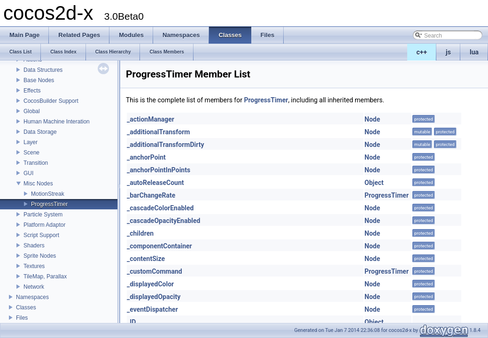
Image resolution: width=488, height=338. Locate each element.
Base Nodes (38, 80)
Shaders (34, 245)
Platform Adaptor (44, 225)
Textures (34, 266)
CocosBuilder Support (50, 101)
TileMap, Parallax (45, 276)
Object (374, 182)
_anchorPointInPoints (158, 170)
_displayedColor (150, 284)
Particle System (42, 214)
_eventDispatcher (152, 309)
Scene (31, 152)
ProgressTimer (49, 204)
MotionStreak (47, 194)
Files (22, 318)
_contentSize (146, 258)
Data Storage (40, 132)
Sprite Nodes (39, 256)
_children (140, 233)
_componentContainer (159, 246)
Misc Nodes (38, 183)
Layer (30, 142)
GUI (28, 173)
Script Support (41, 235)
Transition (35, 163)
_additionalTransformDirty (165, 144)
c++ (422, 52)
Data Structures (42, 70)
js (448, 52)
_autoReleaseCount (155, 182)
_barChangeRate (151, 195)
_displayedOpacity (153, 296)
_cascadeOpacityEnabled (163, 220)
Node (372, 119)
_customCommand (154, 271)
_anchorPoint (146, 157)
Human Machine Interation (56, 121)
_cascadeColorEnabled (160, 208)
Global (31, 111)
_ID (131, 322)
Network (33, 287)
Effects (31, 90)
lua (474, 52)
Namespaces (32, 297)
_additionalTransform (158, 132)
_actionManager (150, 119)
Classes (26, 307)
